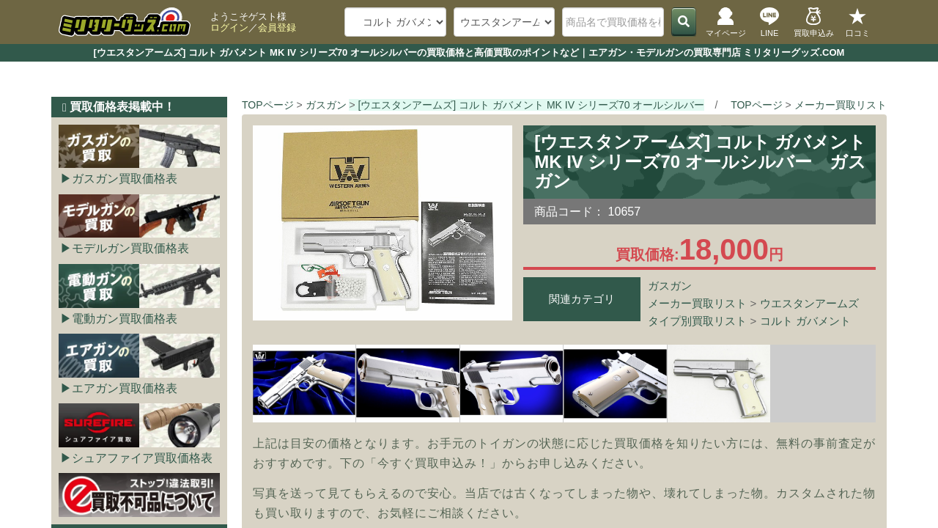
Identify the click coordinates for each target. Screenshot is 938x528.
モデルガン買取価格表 (130, 248)
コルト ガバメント (805, 321)
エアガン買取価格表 (124, 388)
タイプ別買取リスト (697, 321)
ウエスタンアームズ (809, 303)
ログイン (229, 27)
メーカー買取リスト (697, 303)
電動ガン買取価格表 (124, 318)
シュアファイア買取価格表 (142, 458)
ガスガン (670, 285)
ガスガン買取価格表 (124, 178)
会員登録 (277, 27)
